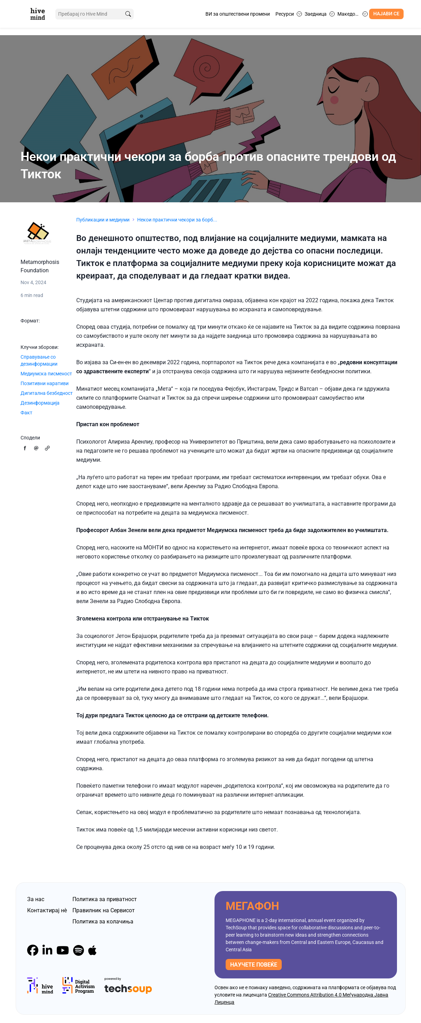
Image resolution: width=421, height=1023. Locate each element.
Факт (26, 412)
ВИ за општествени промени (237, 14)
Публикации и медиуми (103, 219)
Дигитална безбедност (47, 393)
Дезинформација (40, 403)
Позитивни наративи (45, 383)
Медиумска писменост (46, 373)
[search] (128, 14)
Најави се (386, 14)
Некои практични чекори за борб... (177, 219)
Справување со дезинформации (39, 360)
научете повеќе (253, 964)
